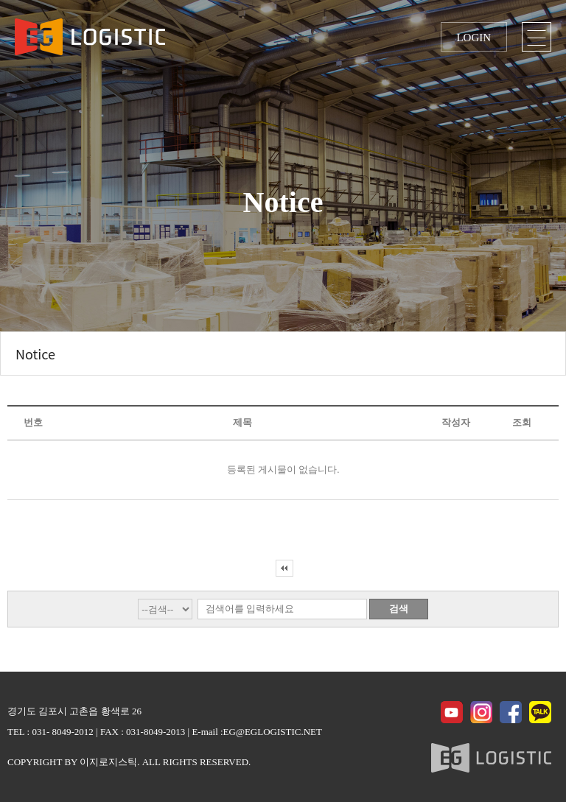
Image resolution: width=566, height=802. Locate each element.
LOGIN (473, 37)
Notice (35, 353)
